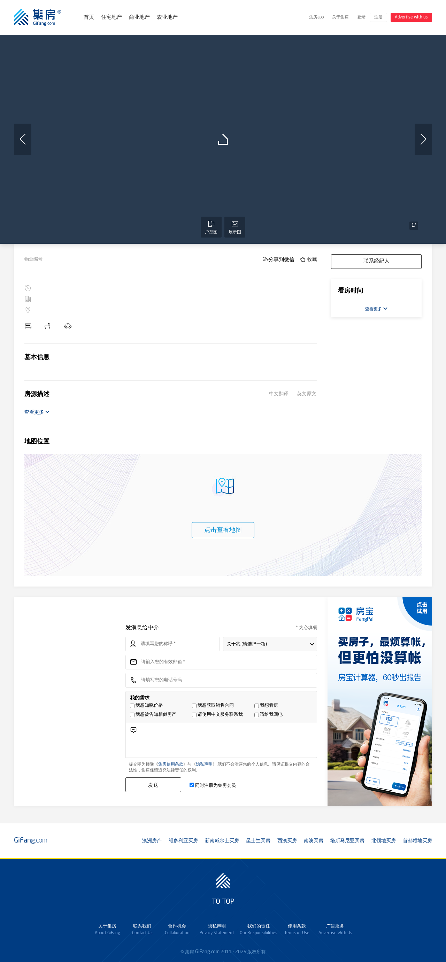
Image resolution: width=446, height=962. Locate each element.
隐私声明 (204, 764)
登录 (361, 17)
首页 (89, 17)
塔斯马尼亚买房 (347, 840)
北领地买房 (383, 840)
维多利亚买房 (183, 840)
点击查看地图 (223, 530)
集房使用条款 (170, 764)
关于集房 (340, 17)
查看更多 (37, 412)
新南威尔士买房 (222, 840)
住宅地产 (111, 17)
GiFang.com (207, 951)
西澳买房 (287, 840)
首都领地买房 (417, 840)
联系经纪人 (376, 261)
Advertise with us (411, 17)
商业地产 (139, 17)
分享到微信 (281, 259)
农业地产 (167, 17)
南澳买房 (313, 840)
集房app (316, 17)
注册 (378, 17)
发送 (153, 785)
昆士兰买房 (258, 840)
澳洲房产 (152, 840)
